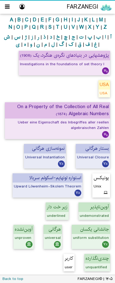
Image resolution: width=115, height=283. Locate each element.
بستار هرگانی (97, 148)
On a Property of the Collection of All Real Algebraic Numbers (63, 110)
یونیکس (101, 178)
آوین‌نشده (24, 229)
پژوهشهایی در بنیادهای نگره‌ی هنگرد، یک (64, 55)
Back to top (12, 279)
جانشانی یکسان (94, 229)
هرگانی (54, 229)
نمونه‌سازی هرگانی (48, 148)
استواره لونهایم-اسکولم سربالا (55, 178)
